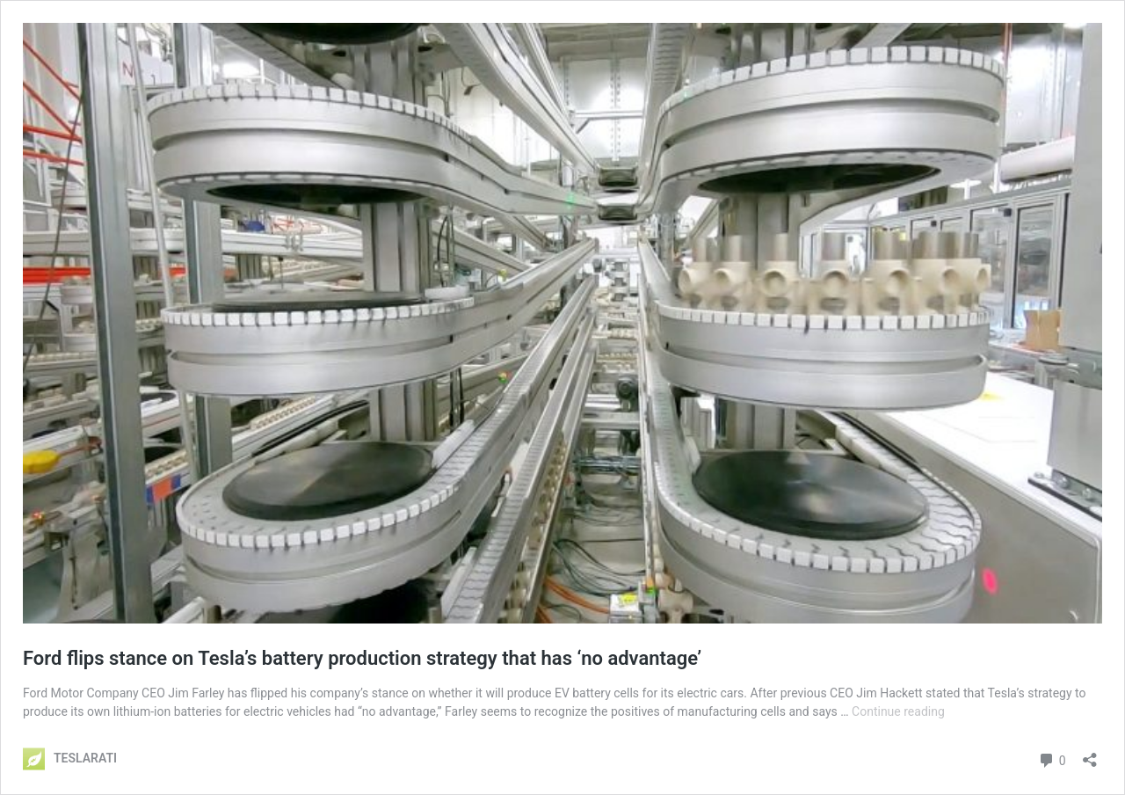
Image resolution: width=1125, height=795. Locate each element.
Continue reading (898, 711)
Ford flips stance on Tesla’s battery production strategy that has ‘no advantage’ (362, 658)
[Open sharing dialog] (1090, 754)
